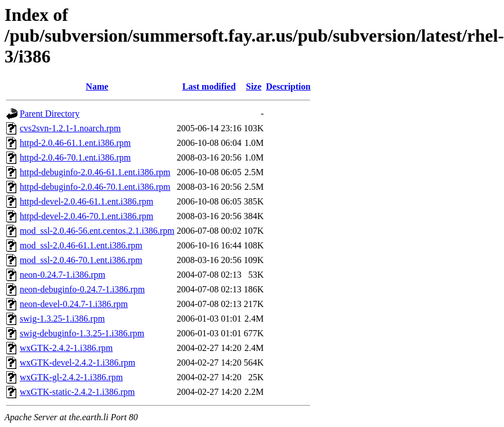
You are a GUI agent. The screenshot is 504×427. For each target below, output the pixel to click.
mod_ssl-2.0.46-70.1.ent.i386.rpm (81, 260)
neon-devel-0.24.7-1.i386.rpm (74, 304)
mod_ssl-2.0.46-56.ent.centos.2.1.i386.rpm (97, 230)
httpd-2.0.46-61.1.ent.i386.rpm (75, 143)
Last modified (209, 86)
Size (254, 86)
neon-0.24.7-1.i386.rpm (62, 274)
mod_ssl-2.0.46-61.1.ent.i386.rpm (81, 245)
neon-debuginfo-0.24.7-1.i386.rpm (82, 289)
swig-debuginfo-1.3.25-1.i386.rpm (82, 333)
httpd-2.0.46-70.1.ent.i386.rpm (75, 157)
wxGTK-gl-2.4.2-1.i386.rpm (71, 377)
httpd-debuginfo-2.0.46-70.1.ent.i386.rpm (95, 187)
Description (288, 86)
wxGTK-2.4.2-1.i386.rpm (66, 348)
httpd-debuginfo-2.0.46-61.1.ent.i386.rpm (95, 172)
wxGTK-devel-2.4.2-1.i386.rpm (77, 362)
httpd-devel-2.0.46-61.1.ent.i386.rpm (86, 201)
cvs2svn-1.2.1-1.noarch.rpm (70, 128)
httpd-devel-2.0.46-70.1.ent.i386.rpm (86, 216)
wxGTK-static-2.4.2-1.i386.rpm (77, 392)
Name (97, 86)
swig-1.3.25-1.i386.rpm (62, 318)
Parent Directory (49, 113)
